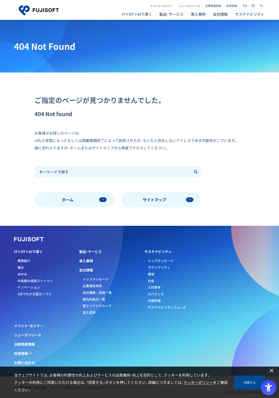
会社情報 (86, 270)
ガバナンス (156, 294)
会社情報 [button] (220, 14)
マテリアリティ (159, 267)
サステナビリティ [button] (249, 14)
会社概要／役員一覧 (97, 292)
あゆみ (22, 274)
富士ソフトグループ (97, 305)
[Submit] (196, 171)
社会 (151, 280)
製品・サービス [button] (171, 14)
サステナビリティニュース (167, 307)
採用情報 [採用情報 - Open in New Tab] (231, 6)
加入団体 (89, 312)
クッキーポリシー (198, 382)
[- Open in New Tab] (245, 6)
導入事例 (198, 14)
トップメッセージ (95, 279)
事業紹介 (23, 260)
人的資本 (154, 287)
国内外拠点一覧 (94, 299)
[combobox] (113, 171)
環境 (151, 274)
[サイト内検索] (261, 6)
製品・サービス (90, 251)
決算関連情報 (213, 6)
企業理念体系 (92, 285)
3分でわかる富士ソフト (34, 294)
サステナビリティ (158, 251)
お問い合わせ (24, 362)
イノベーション (28, 287)
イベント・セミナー (162, 6)
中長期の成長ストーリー (35, 280)
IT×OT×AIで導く (28, 251)
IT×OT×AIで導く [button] (137, 14)
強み (20, 267)
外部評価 (154, 300)
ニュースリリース (189, 6)
